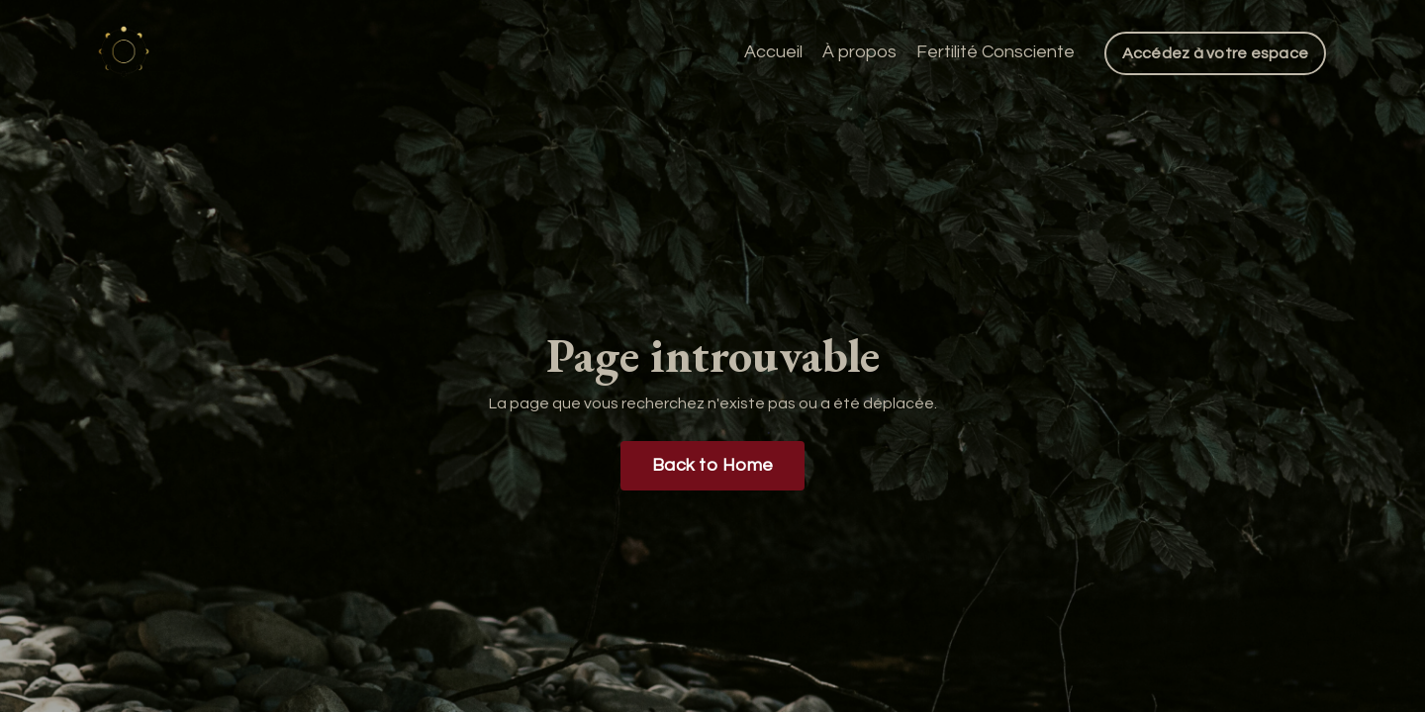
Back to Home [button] (712, 465)
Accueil (773, 52)
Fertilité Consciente (995, 52)
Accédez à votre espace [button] (1215, 53)
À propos (859, 52)
